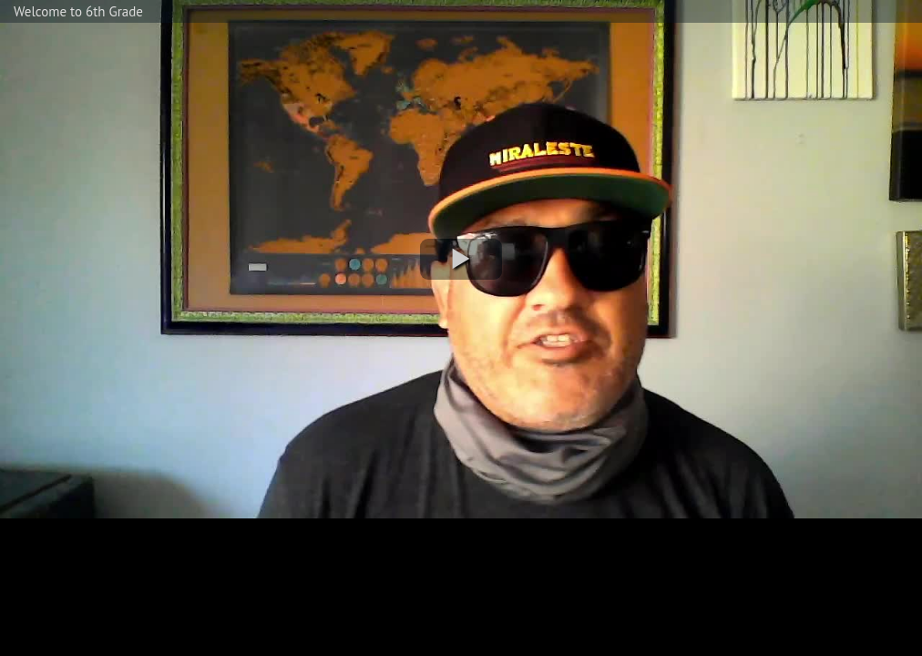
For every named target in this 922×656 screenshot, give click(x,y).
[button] (461, 259)
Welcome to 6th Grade (78, 11)
